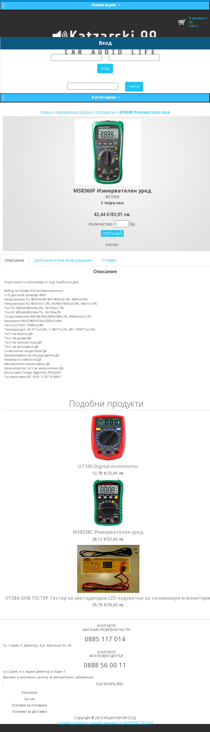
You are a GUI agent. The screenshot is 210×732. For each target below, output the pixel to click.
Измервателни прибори (74, 112)
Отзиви (108, 260)
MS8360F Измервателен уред (144, 112)
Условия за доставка (29, 711)
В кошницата (198, 18)
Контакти (29, 692)
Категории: (106, 97)
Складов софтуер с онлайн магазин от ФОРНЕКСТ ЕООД (105, 722)
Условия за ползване (29, 705)
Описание (14, 260)
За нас (29, 698)
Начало (46, 112)
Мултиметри (106, 112)
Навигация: (106, 4)
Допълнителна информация (63, 260)
